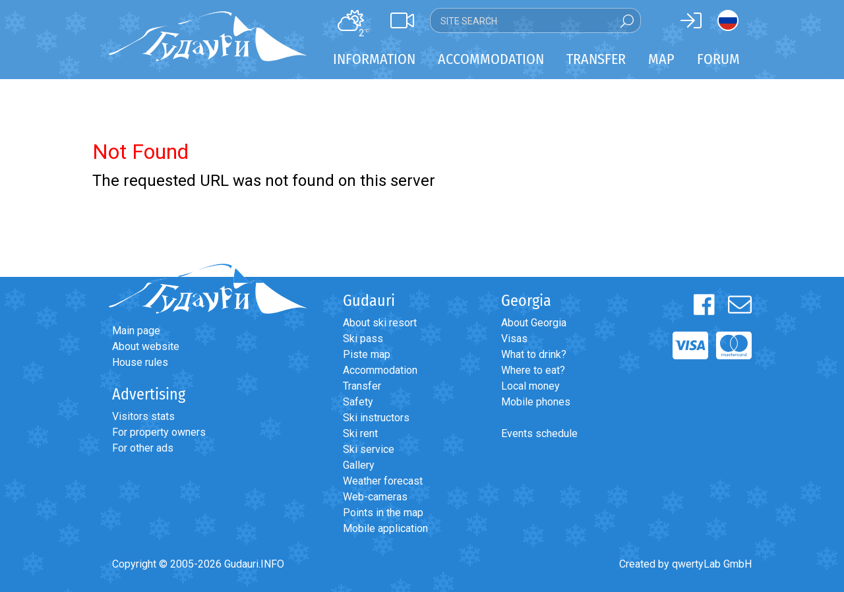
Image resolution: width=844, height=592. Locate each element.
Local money (530, 386)
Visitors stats (143, 416)
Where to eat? (533, 370)
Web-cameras (375, 496)
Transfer (362, 386)
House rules (140, 362)
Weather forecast (383, 481)
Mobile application (385, 528)
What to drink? (533, 354)
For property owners (159, 432)
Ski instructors (376, 417)
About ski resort (380, 322)
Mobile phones (535, 402)
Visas (514, 338)
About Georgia (533, 322)
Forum (718, 59)
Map (661, 59)
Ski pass (363, 338)
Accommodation (380, 370)
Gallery (359, 465)
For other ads (142, 448)
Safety (358, 402)
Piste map (366, 354)
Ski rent (360, 433)
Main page (136, 330)
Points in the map (383, 512)
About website (145, 346)
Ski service (368, 449)
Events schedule (539, 433)
